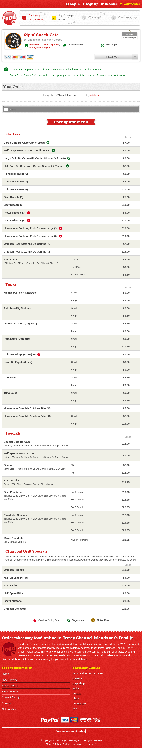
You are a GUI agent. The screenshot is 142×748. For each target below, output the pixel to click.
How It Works (9, 679)
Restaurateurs (10, 691)
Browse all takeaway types (87, 673)
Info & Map (112, 57)
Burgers (46, 47)
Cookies (6, 703)
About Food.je (10, 685)
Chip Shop (54, 45)
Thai (74, 708)
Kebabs (76, 693)
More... (85, 659)
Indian (76, 688)
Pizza (75, 698)
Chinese (77, 678)
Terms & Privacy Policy (57, 744)
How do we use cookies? (83, 744)
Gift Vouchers (9, 709)
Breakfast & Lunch (38, 45)
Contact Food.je (11, 697)
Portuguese (35, 47)
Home (5, 673)
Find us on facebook (71, 731)
